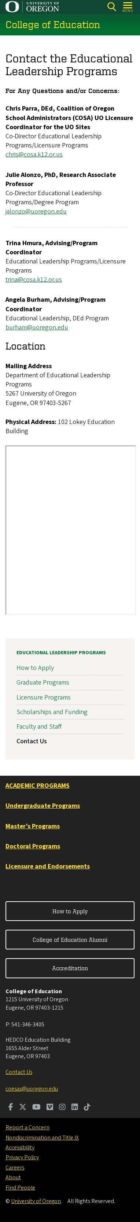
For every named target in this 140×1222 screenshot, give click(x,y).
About (13, 1177)
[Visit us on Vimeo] (50, 1108)
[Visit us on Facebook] (10, 1108)
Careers (14, 1168)
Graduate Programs (42, 682)
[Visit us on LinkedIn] (75, 1108)
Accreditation (70, 968)
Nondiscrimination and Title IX (42, 1138)
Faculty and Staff (39, 726)
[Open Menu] (128, 6)
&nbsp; (70, 530)
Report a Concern (27, 1127)
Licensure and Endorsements (47, 866)
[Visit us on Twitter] (22, 1108)
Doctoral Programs (32, 846)
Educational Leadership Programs (61, 652)
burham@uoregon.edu (36, 327)
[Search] (111, 6)
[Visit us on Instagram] (62, 1108)
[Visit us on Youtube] (36, 1108)
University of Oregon (36, 1201)
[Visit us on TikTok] (87, 1108)
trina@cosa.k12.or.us (33, 280)
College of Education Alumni (70, 939)
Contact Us (31, 741)
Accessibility (19, 1148)
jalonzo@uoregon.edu (36, 211)
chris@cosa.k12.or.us (34, 154)
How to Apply (35, 667)
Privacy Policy (22, 1157)
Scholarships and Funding (52, 711)
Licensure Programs (43, 697)
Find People (20, 1188)
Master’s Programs (32, 826)
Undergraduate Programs (42, 805)
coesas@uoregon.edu (31, 1089)
